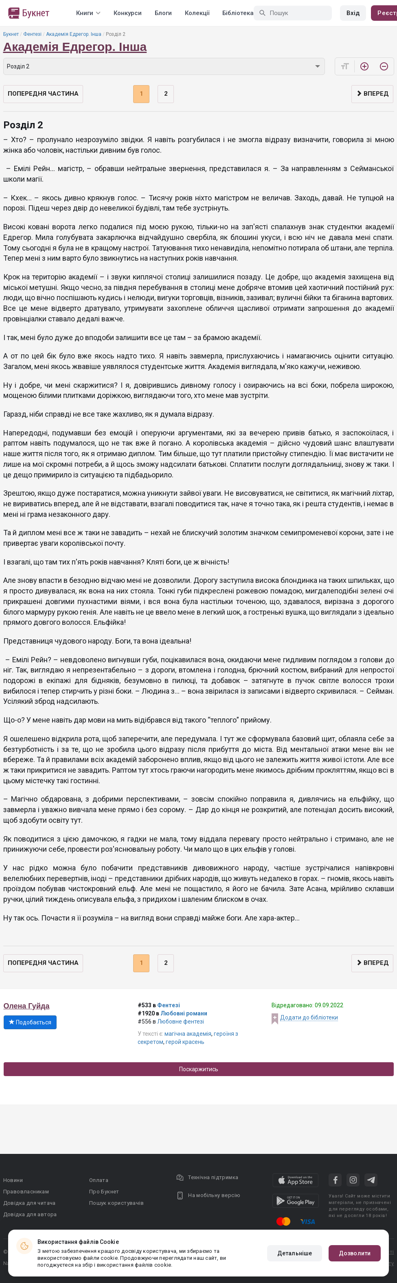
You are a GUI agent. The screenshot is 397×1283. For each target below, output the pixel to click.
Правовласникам (26, 1192)
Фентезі (32, 34)
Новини (13, 1180)
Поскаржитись (198, 1069)
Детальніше (294, 1253)
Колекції (197, 13)
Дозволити (355, 1253)
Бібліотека (238, 13)
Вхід (353, 13)
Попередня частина (43, 93)
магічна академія (188, 1033)
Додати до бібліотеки (309, 1017)
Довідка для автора (30, 1214)
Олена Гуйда (27, 1006)
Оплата (98, 1180)
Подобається (30, 1022)
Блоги (163, 13)
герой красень (185, 1042)
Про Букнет (104, 1192)
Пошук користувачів (116, 1203)
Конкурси (128, 13)
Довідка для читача (29, 1203)
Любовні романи (183, 1013)
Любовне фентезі (180, 1021)
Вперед (372, 93)
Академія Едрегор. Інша (73, 34)
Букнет (11, 34)
